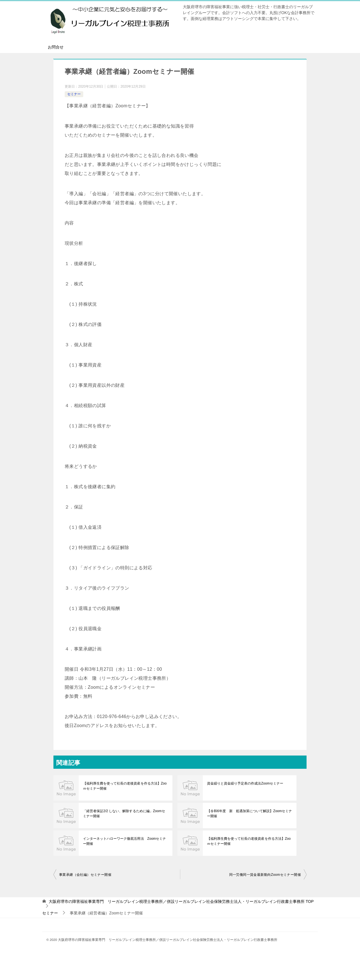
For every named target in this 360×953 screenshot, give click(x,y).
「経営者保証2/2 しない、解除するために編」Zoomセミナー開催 (125, 813)
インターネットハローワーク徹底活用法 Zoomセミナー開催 (124, 841)
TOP (181, 901)
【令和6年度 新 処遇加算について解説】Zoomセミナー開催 (249, 813)
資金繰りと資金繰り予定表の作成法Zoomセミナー (245, 783)
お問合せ (56, 47)
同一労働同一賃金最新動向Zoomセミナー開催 (265, 875)
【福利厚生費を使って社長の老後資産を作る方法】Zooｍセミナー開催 (124, 785)
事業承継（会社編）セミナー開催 (85, 875)
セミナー (74, 94)
